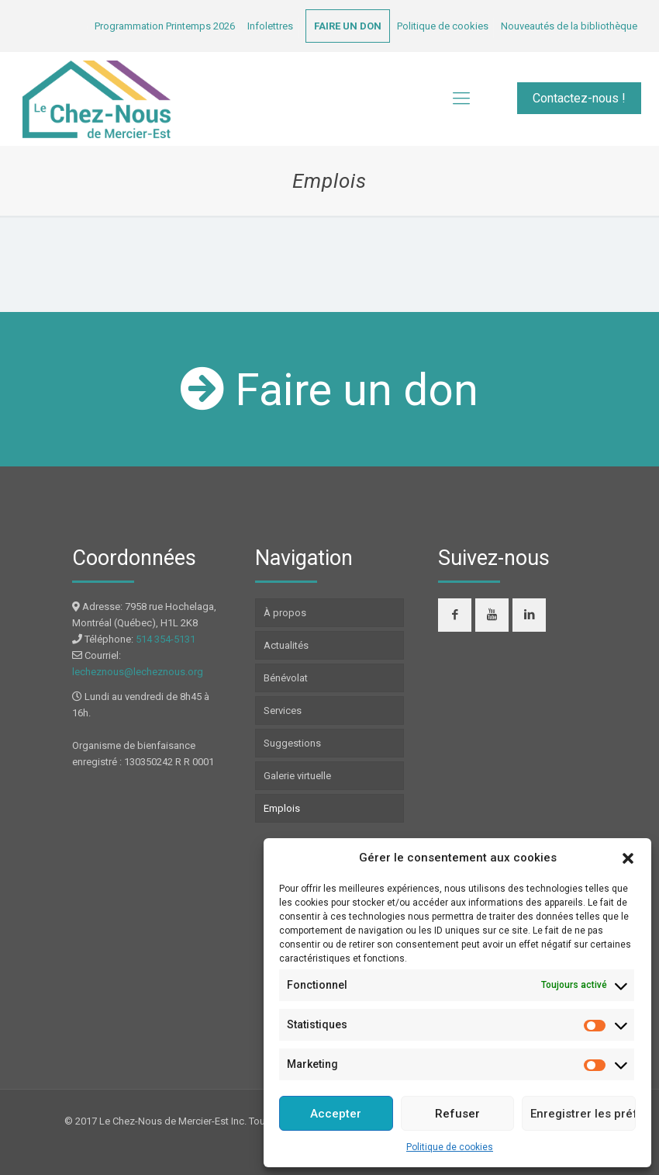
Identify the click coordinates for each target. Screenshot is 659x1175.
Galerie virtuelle (297, 776)
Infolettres (270, 26)
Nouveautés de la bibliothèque (569, 26)
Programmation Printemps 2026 (165, 26)
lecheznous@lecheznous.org (137, 672)
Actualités (286, 645)
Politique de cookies (449, 1147)
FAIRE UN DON (347, 26)
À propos (285, 613)
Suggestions (292, 743)
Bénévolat (286, 678)
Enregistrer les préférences (583, 1114)
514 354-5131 (165, 639)
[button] (628, 858)
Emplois (282, 808)
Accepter (335, 1114)
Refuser (457, 1114)
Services (283, 710)
